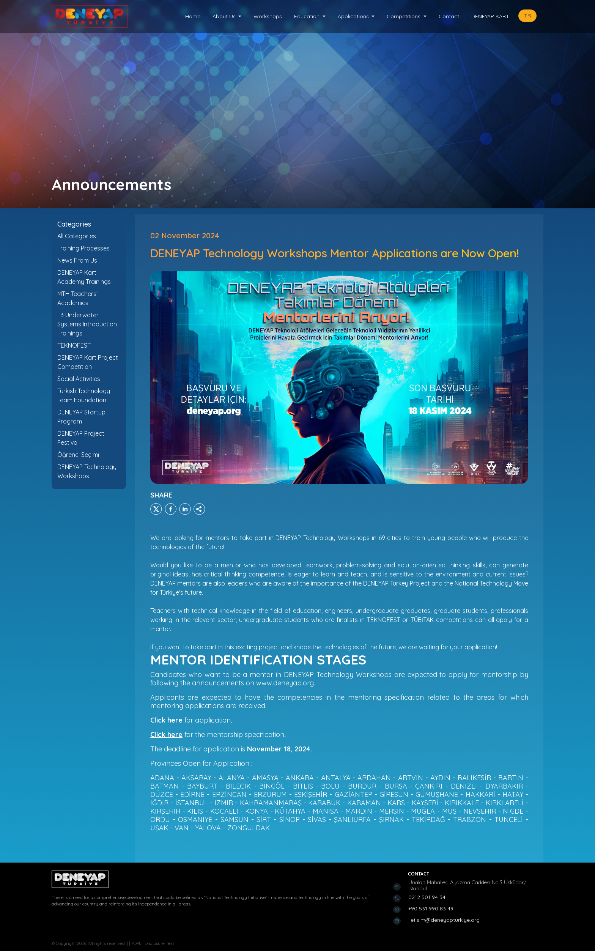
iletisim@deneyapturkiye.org (444, 919)
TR (527, 15)
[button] (227, 16)
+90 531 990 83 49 (430, 908)
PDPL (137, 943)
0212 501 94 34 (426, 897)
